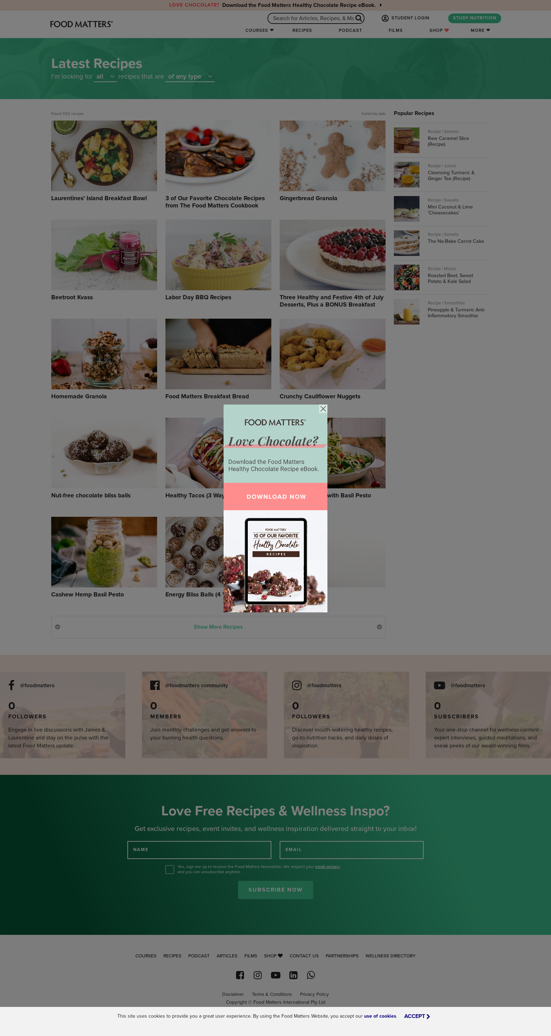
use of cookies (380, 1016)
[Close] (323, 409)
